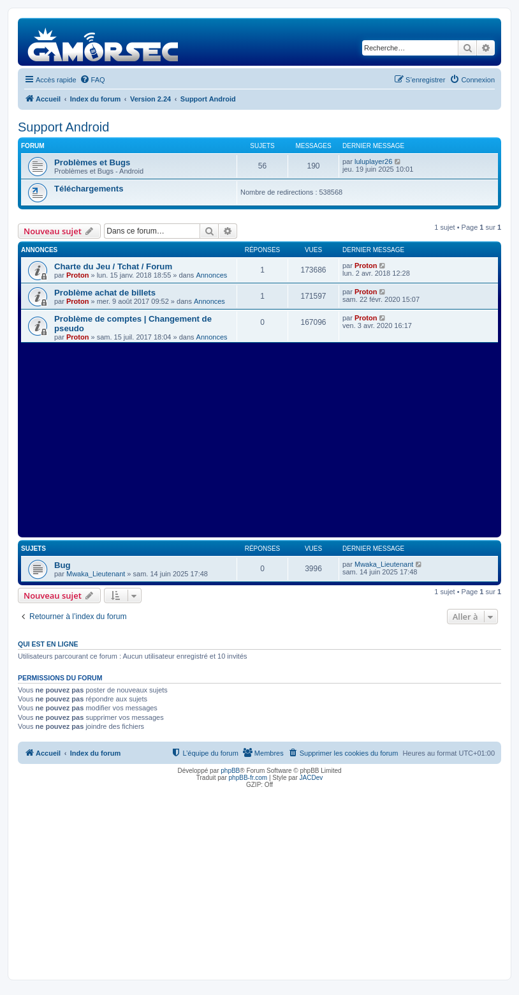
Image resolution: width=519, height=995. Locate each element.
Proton (77, 275)
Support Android (63, 127)
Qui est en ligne (48, 644)
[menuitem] (92, 79)
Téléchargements (88, 188)
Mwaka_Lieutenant (95, 574)
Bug (62, 565)
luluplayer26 (373, 161)
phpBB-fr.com (248, 777)
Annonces (211, 275)
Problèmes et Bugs (92, 162)
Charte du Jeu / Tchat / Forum (113, 266)
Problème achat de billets (105, 292)
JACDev (311, 777)
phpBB (230, 770)
